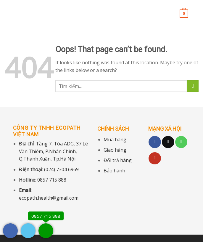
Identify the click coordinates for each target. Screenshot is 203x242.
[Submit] (193, 86)
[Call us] (181, 142)
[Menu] (8, 13)
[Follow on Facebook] (155, 142)
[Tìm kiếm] (196, 13)
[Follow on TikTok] (168, 142)
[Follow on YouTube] (155, 158)
